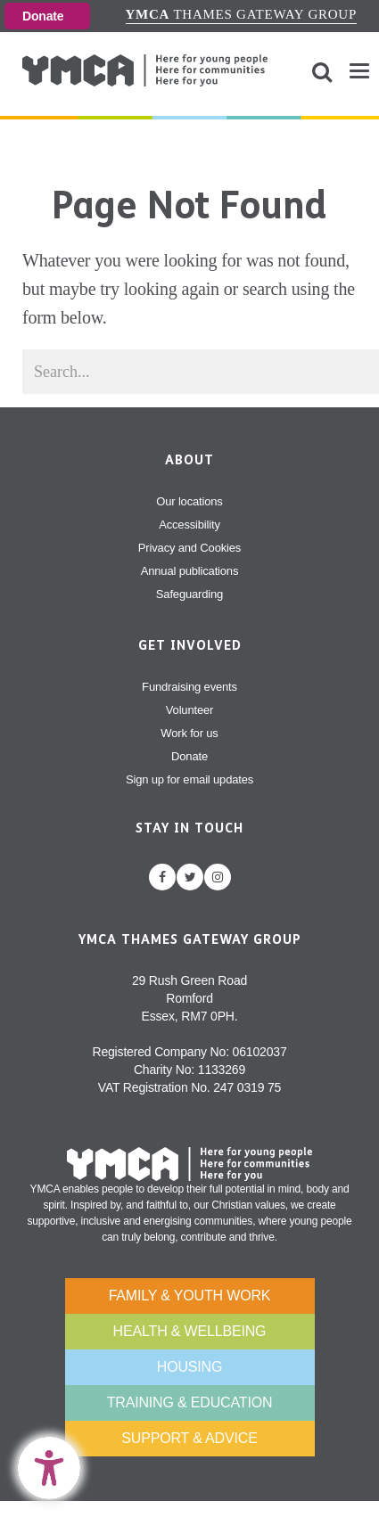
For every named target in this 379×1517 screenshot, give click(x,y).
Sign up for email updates (189, 779)
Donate (42, 16)
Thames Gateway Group (241, 14)
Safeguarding (189, 594)
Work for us (189, 733)
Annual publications (190, 571)
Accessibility (189, 524)
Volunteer (189, 710)
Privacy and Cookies (189, 547)
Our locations (189, 501)
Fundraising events (189, 686)
